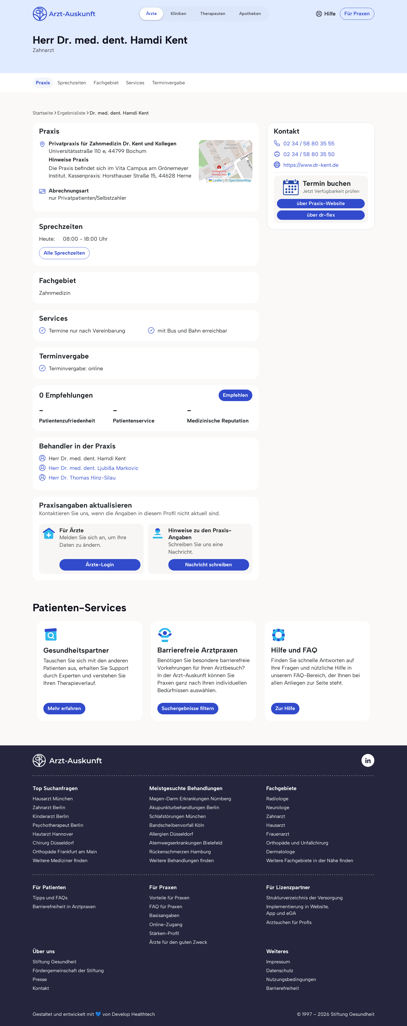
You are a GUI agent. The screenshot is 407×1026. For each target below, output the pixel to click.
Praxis (43, 83)
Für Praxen (357, 13)
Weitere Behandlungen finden (181, 860)
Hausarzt (275, 825)
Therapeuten (212, 13)
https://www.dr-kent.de (310, 165)
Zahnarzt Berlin (49, 807)
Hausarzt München (53, 798)
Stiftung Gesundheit (54, 961)
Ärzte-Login (100, 564)
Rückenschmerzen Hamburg (180, 851)
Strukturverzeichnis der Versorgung (304, 897)
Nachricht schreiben (208, 564)
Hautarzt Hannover (53, 834)
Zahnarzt (275, 816)
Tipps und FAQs (50, 897)
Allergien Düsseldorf (171, 834)
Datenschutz (279, 970)
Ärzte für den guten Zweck (178, 942)
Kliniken (178, 13)
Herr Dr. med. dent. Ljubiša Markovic (94, 468)
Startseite (43, 113)
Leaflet (215, 180)
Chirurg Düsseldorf (53, 843)
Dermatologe (280, 851)
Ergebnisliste (71, 113)
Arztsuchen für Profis (288, 922)
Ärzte (151, 13)
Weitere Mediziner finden (60, 860)
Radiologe (277, 798)
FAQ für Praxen (165, 906)
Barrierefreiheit (282, 988)
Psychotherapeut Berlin (58, 825)
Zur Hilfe (285, 708)
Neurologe (277, 807)
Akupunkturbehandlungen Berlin (184, 807)
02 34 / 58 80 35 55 (308, 143)
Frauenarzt (277, 834)
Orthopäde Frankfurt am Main (65, 851)
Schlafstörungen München (177, 816)
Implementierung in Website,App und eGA (297, 910)
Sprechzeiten (72, 83)
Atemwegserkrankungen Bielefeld (185, 843)
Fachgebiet (106, 83)
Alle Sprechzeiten (64, 253)
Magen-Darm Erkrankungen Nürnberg (190, 798)
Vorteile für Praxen (169, 897)
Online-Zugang (165, 924)
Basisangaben (164, 915)
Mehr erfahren (64, 708)
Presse (40, 979)
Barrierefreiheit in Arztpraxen (64, 906)
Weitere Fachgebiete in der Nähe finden (309, 860)
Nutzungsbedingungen (291, 979)
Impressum (278, 961)
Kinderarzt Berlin (51, 816)
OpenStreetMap (240, 180)
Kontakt (41, 988)
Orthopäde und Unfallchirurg (297, 843)
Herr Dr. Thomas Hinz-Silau (82, 477)
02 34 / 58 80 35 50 (309, 154)
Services (135, 83)
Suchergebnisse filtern (188, 708)
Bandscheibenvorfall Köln (176, 825)
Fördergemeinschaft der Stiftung (68, 970)
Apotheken (250, 13)
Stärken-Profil (164, 933)
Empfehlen (235, 395)
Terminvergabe (168, 83)
